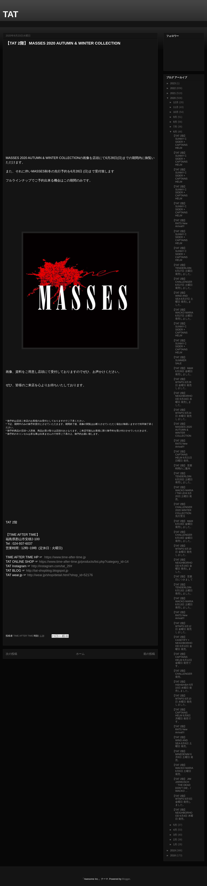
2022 (173, 88)
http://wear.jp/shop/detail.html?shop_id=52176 (60, 575)
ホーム (80, 653)
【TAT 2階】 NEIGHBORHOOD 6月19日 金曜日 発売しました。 (182, 565)
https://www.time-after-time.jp (65, 557)
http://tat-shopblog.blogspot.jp (47, 570)
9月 (175, 117)
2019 (173, 850)
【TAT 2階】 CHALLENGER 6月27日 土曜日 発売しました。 (183, 283)
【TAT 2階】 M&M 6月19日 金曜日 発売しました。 (183, 524)
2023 (173, 83)
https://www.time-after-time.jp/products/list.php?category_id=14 (84, 561)
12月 (176, 102)
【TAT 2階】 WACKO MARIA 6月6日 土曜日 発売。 (183, 769)
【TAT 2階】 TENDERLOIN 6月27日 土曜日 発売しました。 (183, 269)
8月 (175, 121)
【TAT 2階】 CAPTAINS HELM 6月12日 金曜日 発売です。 (182, 659)
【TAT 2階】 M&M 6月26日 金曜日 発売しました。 (183, 371)
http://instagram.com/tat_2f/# (51, 566)
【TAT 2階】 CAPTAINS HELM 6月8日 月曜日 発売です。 (182, 715)
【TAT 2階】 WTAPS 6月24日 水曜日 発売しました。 (182, 414)
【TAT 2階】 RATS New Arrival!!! (180, 223)
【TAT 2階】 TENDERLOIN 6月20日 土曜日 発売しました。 (183, 478)
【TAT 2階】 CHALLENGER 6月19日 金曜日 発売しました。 (183, 536)
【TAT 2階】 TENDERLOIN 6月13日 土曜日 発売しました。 (183, 589)
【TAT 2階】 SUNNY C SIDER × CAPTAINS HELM (180, 141)
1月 (175, 844)
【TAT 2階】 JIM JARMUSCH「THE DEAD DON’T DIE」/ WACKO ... (182, 784)
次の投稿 (11, 653)
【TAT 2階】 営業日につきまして (183, 578)
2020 (173, 98)
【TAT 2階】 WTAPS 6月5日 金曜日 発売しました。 (182, 800)
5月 (175, 824)
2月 (175, 839)
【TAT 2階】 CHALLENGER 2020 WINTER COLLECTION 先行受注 (182, 510)
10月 (176, 112)
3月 (175, 834)
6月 (175, 131)
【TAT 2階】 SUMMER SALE (179, 360)
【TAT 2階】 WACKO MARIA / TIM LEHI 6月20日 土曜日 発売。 (183, 493)
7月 (175, 126)
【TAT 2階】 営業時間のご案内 (182, 467)
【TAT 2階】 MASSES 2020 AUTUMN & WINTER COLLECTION (182, 429)
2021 (173, 93)
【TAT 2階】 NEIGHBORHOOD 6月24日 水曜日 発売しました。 (182, 399)
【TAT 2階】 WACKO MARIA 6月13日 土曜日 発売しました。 (183, 603)
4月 (175, 829)
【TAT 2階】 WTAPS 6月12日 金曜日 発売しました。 (182, 628)
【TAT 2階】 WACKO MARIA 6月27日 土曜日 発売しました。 (183, 314)
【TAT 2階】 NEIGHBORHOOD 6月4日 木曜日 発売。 (183, 814)
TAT (10, 14)
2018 (173, 855)
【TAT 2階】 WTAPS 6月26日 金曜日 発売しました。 (182, 383)
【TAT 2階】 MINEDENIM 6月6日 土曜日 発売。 (183, 756)
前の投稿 (149, 653)
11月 (176, 107)
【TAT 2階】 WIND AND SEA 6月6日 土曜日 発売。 (182, 742)
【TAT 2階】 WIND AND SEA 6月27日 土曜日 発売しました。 (183, 298)
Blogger (126, 879)
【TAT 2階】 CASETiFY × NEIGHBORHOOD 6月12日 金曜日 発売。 (182, 642)
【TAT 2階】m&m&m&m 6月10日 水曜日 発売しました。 (183, 686)
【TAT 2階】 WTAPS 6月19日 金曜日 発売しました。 (182, 550)
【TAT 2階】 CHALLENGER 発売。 (182, 673)
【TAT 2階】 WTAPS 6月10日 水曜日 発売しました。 (182, 700)
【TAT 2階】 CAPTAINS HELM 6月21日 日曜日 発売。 (182, 456)
